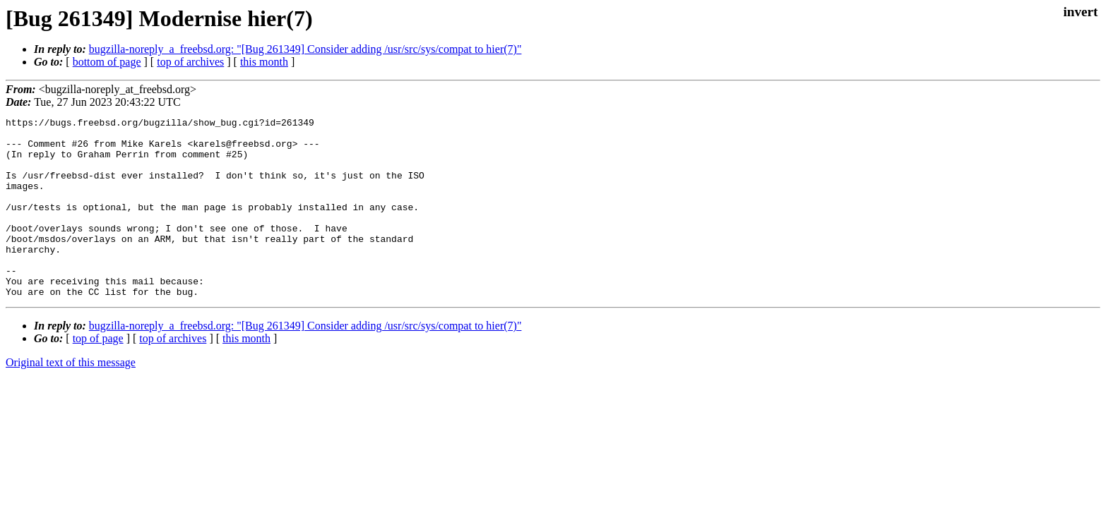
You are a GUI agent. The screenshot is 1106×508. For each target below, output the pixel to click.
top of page (98, 374)
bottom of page (107, 62)
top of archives (190, 62)
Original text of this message (71, 398)
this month (264, 62)
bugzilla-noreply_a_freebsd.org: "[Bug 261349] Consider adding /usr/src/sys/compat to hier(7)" (305, 49)
